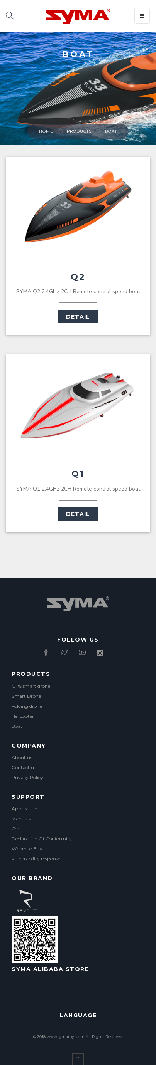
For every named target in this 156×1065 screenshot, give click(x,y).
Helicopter (23, 716)
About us (22, 757)
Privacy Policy (27, 777)
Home (46, 131)
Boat (111, 131)
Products (79, 131)
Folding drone (27, 706)
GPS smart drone (31, 686)
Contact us (24, 767)
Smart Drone (26, 696)
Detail (78, 316)
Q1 (78, 474)
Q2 (78, 277)
